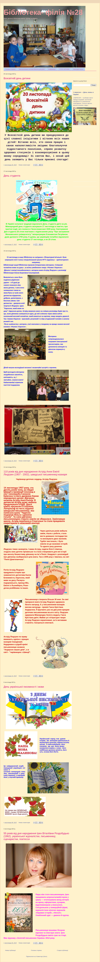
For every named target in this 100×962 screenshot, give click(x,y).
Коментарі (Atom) (41, 956)
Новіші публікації (10, 950)
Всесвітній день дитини (17, 78)
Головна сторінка (10, 69)
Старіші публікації (62, 950)
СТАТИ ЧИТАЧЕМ (64, 69)
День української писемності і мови (24, 686)
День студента (12, 175)
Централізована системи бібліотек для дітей (31, 69)
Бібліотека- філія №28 (43, 12)
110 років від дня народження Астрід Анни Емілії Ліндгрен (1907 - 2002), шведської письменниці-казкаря (35, 473)
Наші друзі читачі (78, 69)
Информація (51, 69)
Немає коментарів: (25, 165)
